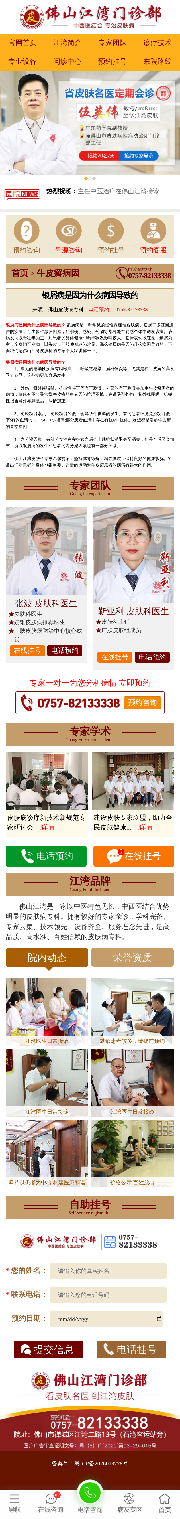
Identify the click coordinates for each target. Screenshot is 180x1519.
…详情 (44, 827)
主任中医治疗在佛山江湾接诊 (102, 191)
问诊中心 (67, 61)
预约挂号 (112, 61)
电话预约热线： (149, 273)
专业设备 (22, 61)
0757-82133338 (132, 310)
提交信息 (47, 1349)
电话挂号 (129, 1349)
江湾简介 (67, 42)
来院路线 (157, 61)
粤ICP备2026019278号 (101, 1463)
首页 (19, 273)
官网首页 (22, 42)
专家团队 (112, 42)
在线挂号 (27, 650)
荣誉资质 (132, 957)
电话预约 (65, 650)
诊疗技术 (157, 42)
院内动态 (47, 959)
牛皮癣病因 (58, 273)
